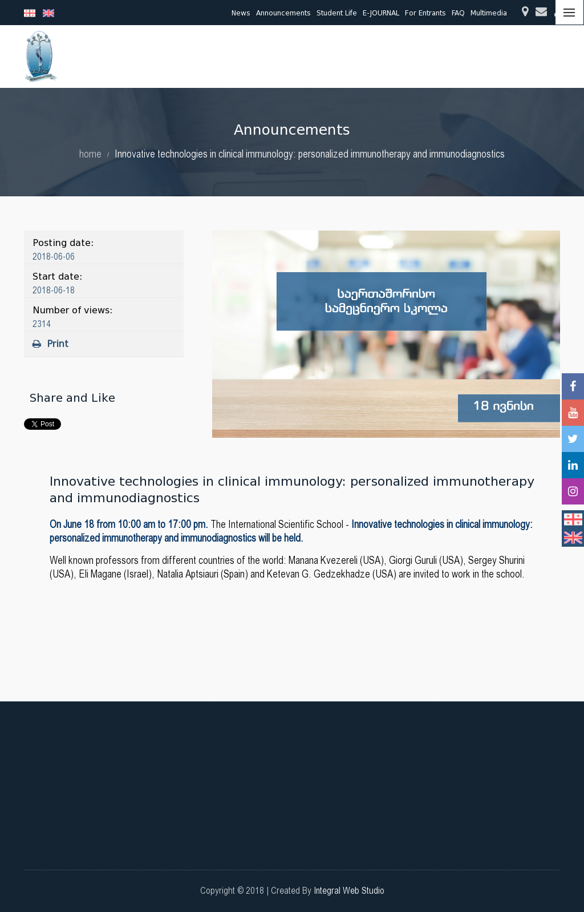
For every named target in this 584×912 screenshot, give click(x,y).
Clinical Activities (325, 56)
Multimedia (489, 13)
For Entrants (425, 13)
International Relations (497, 56)
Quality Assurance (406, 56)
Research (261, 56)
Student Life (337, 13)
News (241, 13)
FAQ (458, 13)
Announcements (283, 13)
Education (209, 56)
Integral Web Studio (349, 890)
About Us (157, 56)
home (90, 154)
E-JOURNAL (381, 13)
